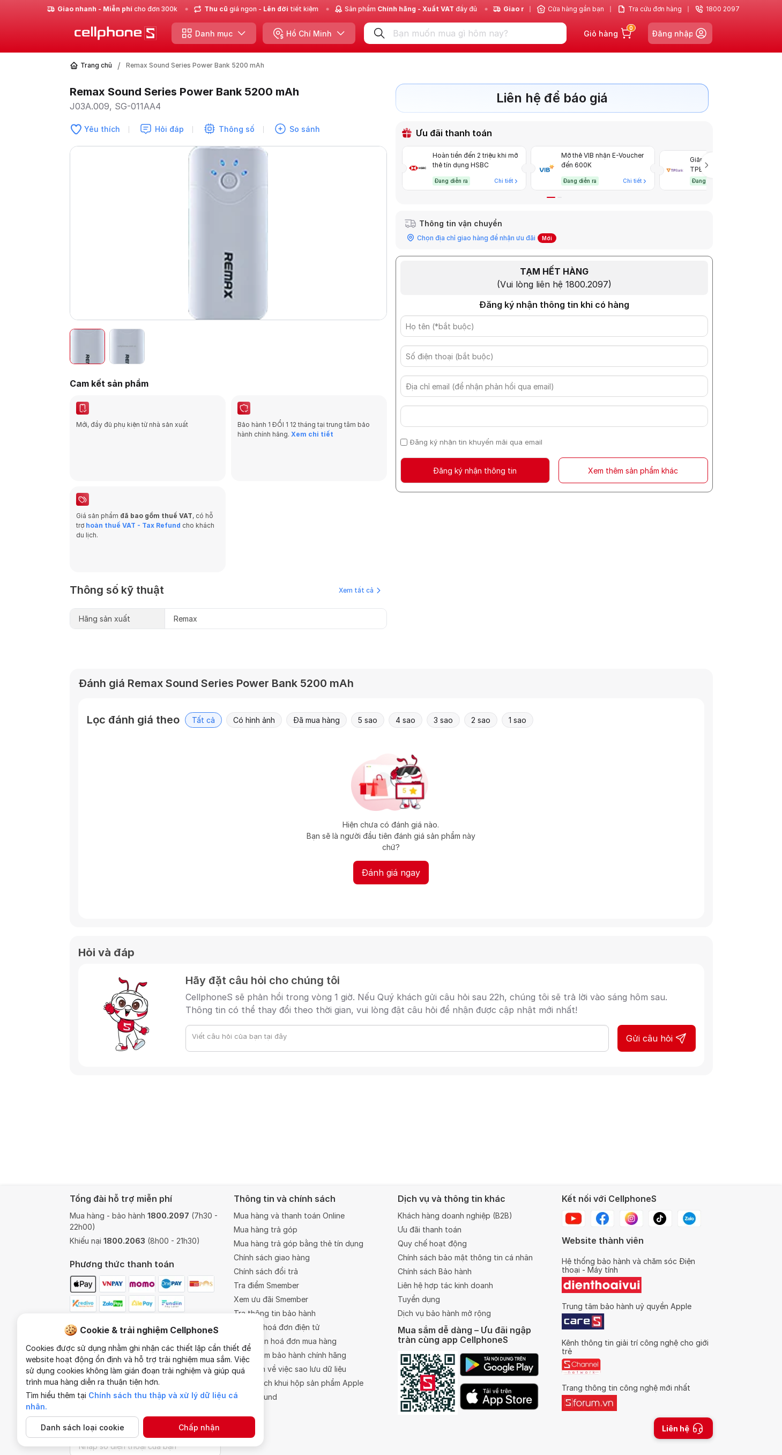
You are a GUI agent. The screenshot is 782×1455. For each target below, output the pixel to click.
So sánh (304, 129)
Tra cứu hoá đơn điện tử (277, 1327)
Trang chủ (96, 65)
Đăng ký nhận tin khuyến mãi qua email (476, 437)
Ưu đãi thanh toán (429, 1229)
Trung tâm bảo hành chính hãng (290, 1355)
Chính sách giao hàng (272, 1257)
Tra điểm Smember (266, 1285)
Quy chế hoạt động (432, 1243)
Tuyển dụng (419, 1299)
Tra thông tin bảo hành (275, 1313)
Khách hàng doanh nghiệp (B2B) (455, 1215)
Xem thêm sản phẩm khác (633, 466)
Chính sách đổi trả (266, 1271)
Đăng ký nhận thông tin (475, 466)
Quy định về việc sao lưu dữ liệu (290, 1368)
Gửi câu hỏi (656, 986)
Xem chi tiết (312, 434)
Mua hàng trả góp (265, 1229)
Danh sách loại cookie (82, 1427)
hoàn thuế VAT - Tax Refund (133, 500)
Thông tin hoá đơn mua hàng (285, 1341)
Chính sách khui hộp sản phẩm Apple (298, 1382)
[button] (551, 193)
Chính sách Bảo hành (435, 1271)
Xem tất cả (360, 539)
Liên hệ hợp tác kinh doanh (445, 1285)
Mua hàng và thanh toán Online (289, 1215)
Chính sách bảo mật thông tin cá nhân (465, 1257)
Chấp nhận (199, 1427)
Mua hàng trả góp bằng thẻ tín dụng (298, 1243)
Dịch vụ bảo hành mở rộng (444, 1313)
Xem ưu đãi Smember (271, 1299)
